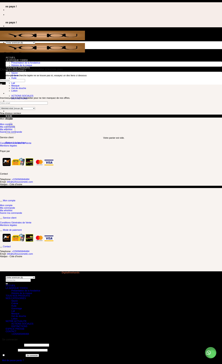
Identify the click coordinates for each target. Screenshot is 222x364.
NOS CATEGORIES (16, 298)
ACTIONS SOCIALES (22, 96)
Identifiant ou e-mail (12, 345)
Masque (15, 85)
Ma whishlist (6, 210)
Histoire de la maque (21, 65)
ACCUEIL (10, 285)
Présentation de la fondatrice (25, 63)
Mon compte (6, 205)
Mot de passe (9, 350)
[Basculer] (1, 201)
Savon (14, 73)
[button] (210, 352)
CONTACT (11, 331)
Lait (13, 83)
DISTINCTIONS (19, 326)
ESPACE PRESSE (15, 101)
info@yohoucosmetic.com (20, 182)
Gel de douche (18, 88)
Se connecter (32, 355)
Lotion (14, 91)
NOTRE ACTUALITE (16, 93)
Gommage (16, 308)
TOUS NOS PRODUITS (18, 296)
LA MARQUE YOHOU (17, 288)
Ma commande (8, 208)
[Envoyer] (7, 283)
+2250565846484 (20, 179)
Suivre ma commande (11, 213)
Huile (13, 78)
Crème (14, 303)
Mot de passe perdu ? (13, 360)
